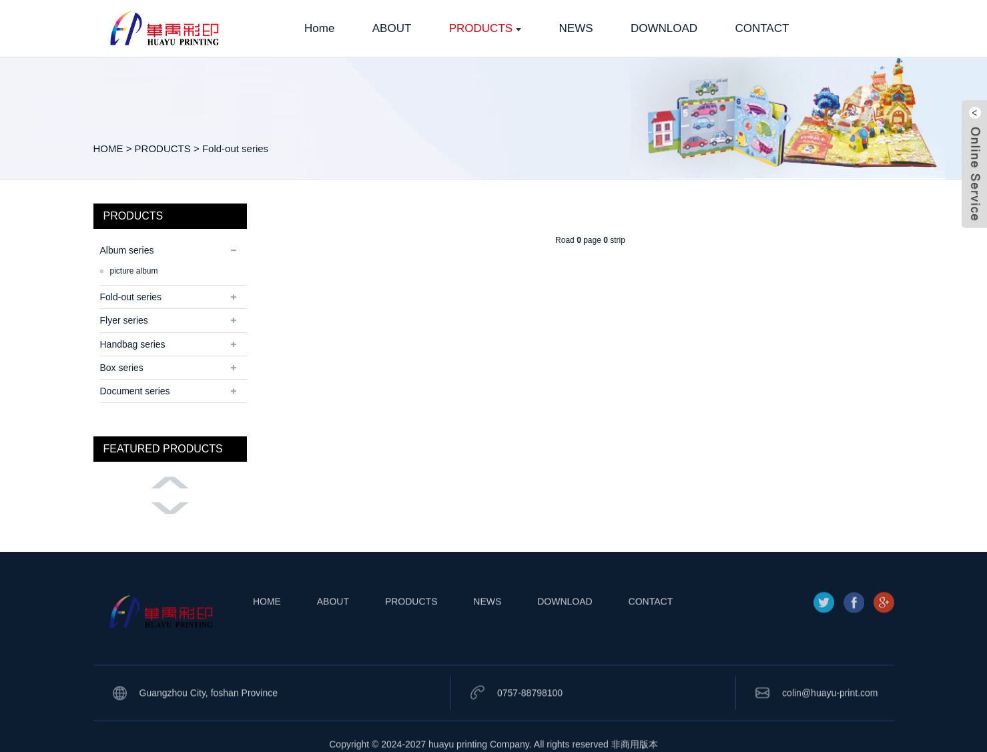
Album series (127, 250)
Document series (135, 391)
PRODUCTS (163, 148)
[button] (170, 482)
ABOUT (333, 620)
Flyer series (124, 320)
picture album (134, 271)
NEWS (487, 620)
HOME (108, 148)
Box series (121, 367)
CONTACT (651, 620)
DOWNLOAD (564, 620)
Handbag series (133, 344)
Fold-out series (235, 148)
